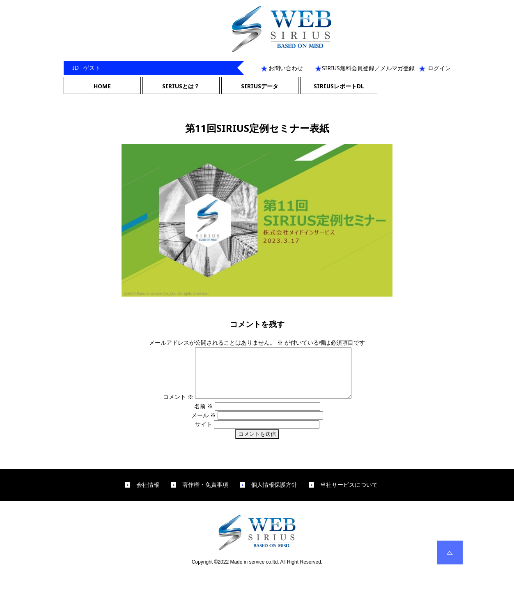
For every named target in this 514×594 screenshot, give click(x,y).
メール (203, 425)
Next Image (257, 99)
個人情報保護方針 (274, 494)
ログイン (439, 68)
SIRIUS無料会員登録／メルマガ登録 (368, 68)
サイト (203, 434)
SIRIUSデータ (259, 86)
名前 (203, 416)
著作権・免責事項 (205, 494)
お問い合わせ (285, 68)
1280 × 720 (278, 304)
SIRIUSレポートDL (339, 86)
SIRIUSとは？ (181, 86)
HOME (102, 86)
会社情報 (147, 494)
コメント (169, 406)
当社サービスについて (349, 494)
